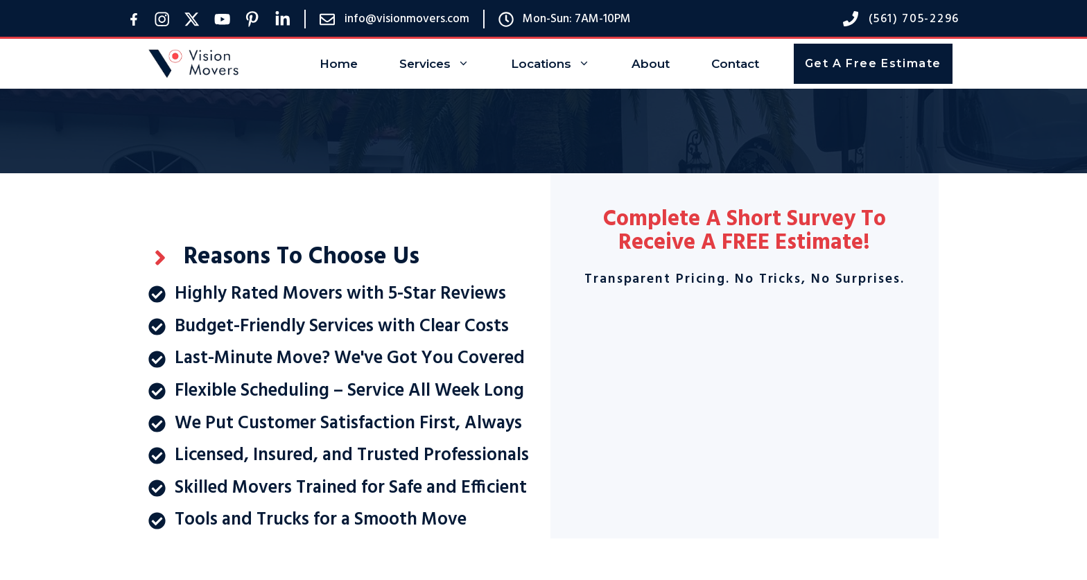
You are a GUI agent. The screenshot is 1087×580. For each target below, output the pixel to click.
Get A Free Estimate (873, 63)
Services (444, 64)
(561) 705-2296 (914, 19)
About (651, 64)
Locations (561, 64)
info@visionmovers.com (407, 19)
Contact (735, 64)
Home (339, 64)
